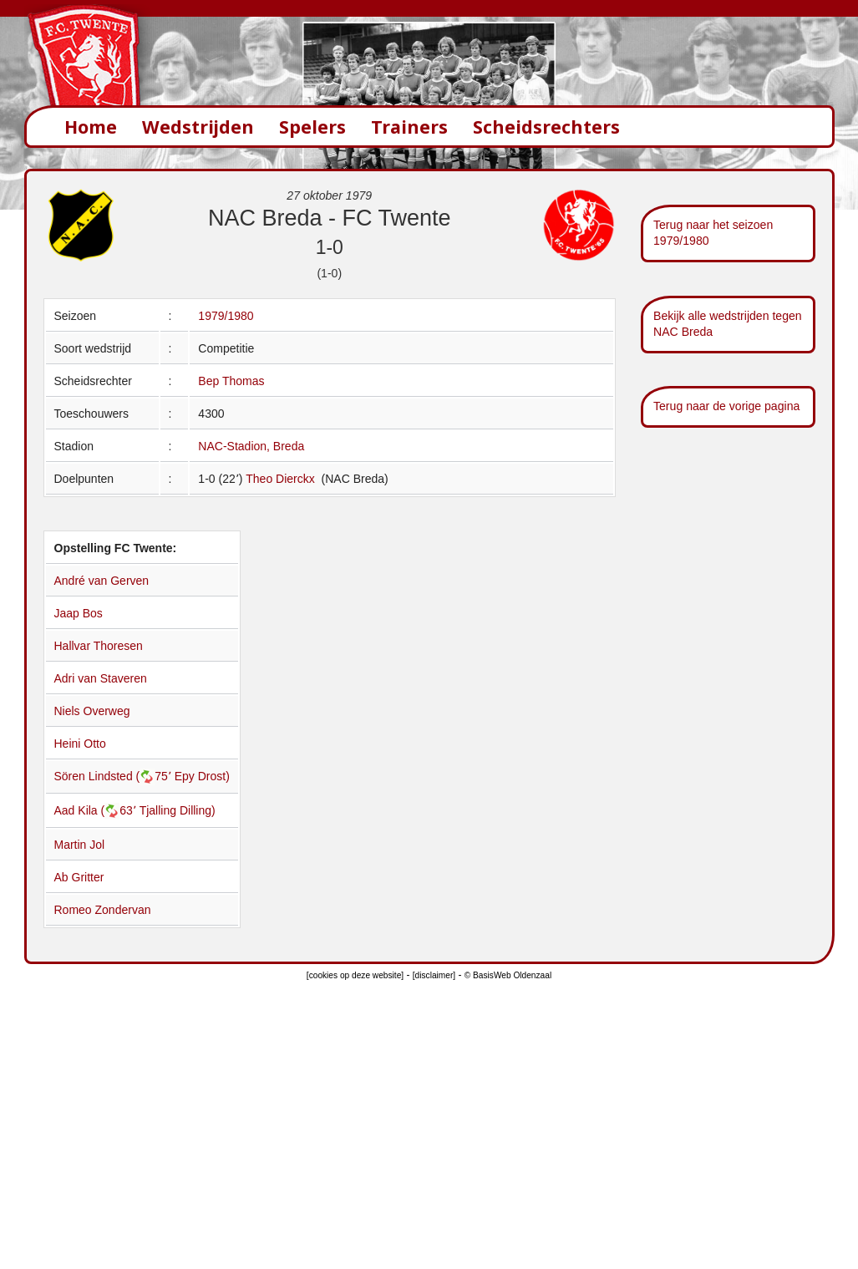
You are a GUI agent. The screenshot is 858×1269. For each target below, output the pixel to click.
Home (90, 126)
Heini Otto (80, 743)
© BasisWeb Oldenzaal (508, 975)
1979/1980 (225, 315)
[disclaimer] (434, 975)
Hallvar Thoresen (98, 645)
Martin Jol (79, 844)
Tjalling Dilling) (178, 810)
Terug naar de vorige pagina (726, 406)
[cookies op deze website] (355, 975)
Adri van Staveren (100, 678)
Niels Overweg (92, 711)
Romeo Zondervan (102, 909)
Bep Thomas (231, 381)
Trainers (409, 126)
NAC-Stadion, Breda (251, 446)
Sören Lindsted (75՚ (114, 776)
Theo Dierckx (281, 478)
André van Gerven (102, 580)
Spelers (312, 126)
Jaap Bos (78, 613)
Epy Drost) (202, 776)
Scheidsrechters (546, 126)
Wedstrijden (198, 126)
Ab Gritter (79, 877)
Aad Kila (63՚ (97, 810)
